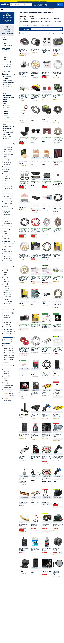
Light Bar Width (6, 219)
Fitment (4, 39)
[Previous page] (46, 33)
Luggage (5, 115)
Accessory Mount (7, 76)
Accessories (29, 9)
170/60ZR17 (38, 18)
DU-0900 (48, 18)
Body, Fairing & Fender (9, 87)
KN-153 (58, 18)
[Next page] (62, 33)
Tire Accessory (7, 128)
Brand (3, 141)
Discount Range (6, 343)
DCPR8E (59, 21)
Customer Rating (6, 391)
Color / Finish (5, 363)
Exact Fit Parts (8, 45)
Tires (39, 9)
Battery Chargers (7, 84)
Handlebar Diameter (7, 194)
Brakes (5, 89)
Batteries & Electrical (8, 82)
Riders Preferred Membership (6, 49)
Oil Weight (5, 264)
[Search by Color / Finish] (8, 366)
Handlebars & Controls (6, 110)
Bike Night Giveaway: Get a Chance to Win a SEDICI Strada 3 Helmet (32, 1)
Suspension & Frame (8, 126)
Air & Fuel (5, 78)
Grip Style (4, 184)
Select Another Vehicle (7, 21)
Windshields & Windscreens (7, 137)
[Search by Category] (8, 310)
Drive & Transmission (8, 97)
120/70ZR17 (23, 19)
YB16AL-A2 (47, 21)
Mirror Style (5, 206)
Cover (4, 93)
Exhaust (5, 101)
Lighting (5, 113)
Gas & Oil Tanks (7, 108)
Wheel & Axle (6, 134)
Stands (5, 124)
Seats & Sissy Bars (8, 122)
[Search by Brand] (8, 144)
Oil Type (4, 249)
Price (3, 335)
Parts (35, 9)
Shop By (4, 55)
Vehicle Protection (8, 132)
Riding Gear (16, 9)
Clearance (45, 9)
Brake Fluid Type (6, 229)
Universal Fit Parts (7, 42)
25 (60, 33)
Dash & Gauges (7, 95)
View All (22, 23)
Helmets (22, 9)
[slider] (2, 337)
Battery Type (5, 169)
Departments (5, 74)
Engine (5, 99)
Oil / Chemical (7, 120)
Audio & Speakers (7, 80)
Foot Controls (6, 105)
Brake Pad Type (6, 241)
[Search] (21, 4)
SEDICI (10, 9)
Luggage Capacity (7, 292)
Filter (4, 103)
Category (4, 307)
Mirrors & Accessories (8, 118)
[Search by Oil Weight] (8, 267)
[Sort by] (25, 33)
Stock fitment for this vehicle (27, 16)
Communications (8, 91)
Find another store (7, 33)
